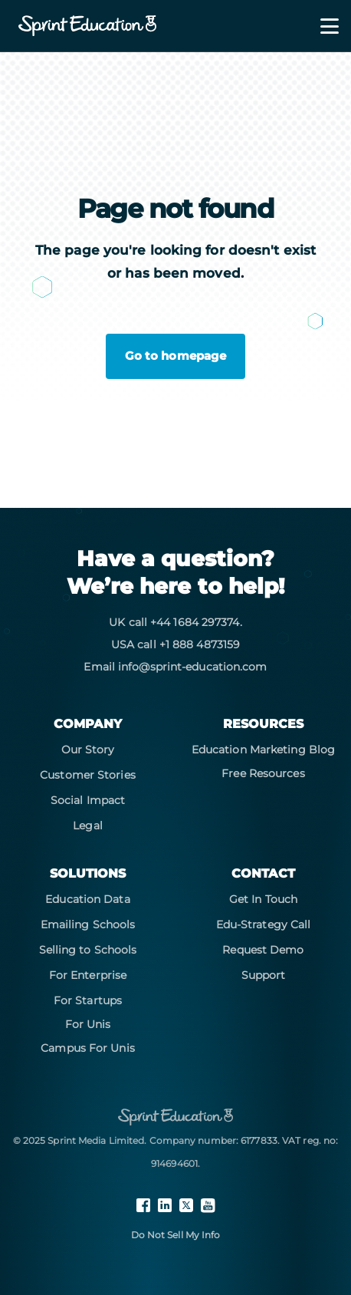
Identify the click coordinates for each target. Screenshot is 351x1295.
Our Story (88, 749)
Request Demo (262, 950)
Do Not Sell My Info (176, 1235)
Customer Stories (88, 775)
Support (263, 975)
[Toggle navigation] (320, 26)
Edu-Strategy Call (263, 924)
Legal (88, 825)
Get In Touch (263, 899)
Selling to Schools (88, 950)
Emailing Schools (88, 924)
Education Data (87, 899)
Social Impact (88, 800)
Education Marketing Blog (263, 749)
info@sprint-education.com (192, 667)
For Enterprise (87, 975)
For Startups (88, 1000)
